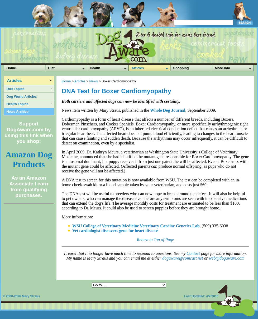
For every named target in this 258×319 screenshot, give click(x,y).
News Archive (17, 112)
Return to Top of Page (155, 239)
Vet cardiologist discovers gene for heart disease (115, 230)
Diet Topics (16, 89)
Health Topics (17, 104)
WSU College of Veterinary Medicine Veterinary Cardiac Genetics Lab (136, 226)
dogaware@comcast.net (182, 258)
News (93, 81)
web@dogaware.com (227, 258)
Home (11, 68)
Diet (51, 68)
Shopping (181, 68)
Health (95, 68)
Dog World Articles (22, 96)
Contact (193, 253)
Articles (138, 68)
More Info (222, 68)
